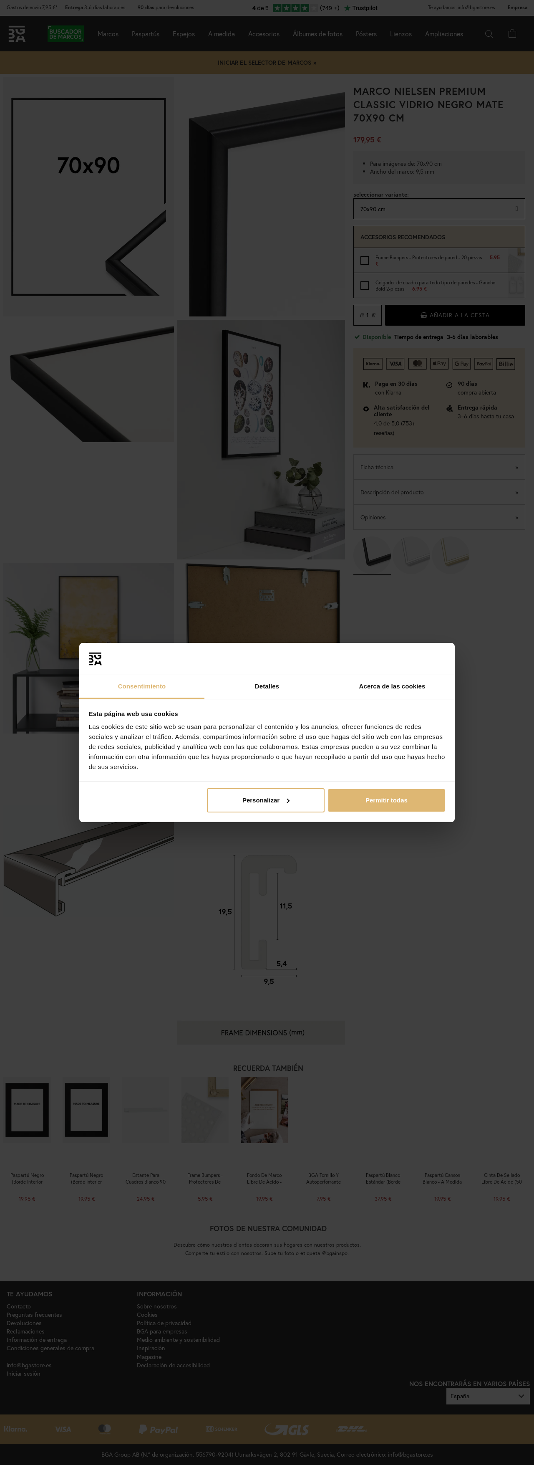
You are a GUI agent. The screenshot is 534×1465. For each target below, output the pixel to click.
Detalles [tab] (267, 686)
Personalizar (266, 800)
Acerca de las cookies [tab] (392, 686)
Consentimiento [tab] (142, 686)
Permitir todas (386, 800)
